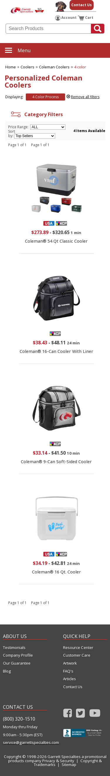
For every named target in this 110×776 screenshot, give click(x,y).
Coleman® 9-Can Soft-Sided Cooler (56, 461)
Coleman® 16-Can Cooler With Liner (56, 351)
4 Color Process (45, 96)
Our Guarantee (17, 663)
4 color (80, 67)
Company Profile (18, 655)
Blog (7, 671)
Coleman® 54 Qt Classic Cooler (56, 241)
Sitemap (69, 764)
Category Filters (36, 114)
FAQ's (68, 671)
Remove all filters (85, 96)
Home (10, 67)
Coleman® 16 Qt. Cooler (56, 572)
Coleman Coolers (54, 67)
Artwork (70, 663)
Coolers (27, 67)
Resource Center (78, 648)
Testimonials (14, 648)
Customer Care (76, 655)
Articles (69, 679)
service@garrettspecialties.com (25, 742)
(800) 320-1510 (19, 718)
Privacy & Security (58, 760)
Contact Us (81, 4)
